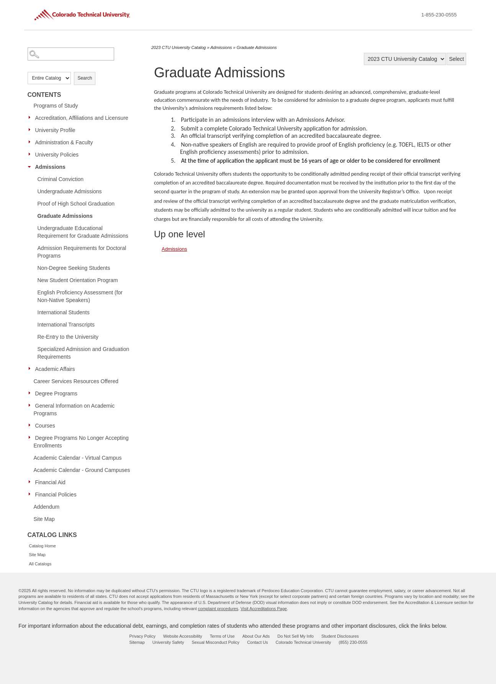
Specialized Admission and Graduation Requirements (83, 353)
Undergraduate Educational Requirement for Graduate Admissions (83, 232)
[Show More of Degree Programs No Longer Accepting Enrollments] (31, 437)
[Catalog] (405, 59)
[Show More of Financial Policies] (31, 494)
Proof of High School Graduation (76, 204)
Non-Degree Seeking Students (74, 268)
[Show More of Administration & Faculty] (31, 142)
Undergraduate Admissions (70, 191)
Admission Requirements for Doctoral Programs (82, 252)
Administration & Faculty (64, 142)
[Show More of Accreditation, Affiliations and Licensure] (31, 117)
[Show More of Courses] (31, 425)
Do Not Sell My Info (295, 636)
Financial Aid (50, 482)
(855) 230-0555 (353, 642)
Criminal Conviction (61, 179)
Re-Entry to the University (68, 337)
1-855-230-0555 (439, 15)
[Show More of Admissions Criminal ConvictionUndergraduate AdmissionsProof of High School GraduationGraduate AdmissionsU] (31, 166)
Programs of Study (56, 106)
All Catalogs (40, 564)
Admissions (50, 167)
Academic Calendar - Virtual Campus (78, 458)
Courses (45, 426)
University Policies (57, 155)
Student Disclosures (340, 636)
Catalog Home (42, 546)
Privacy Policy (142, 636)
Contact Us (257, 642)
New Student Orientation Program (78, 280)
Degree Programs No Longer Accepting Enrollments (81, 442)
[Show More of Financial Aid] (31, 482)
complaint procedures (218, 608)
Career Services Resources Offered (76, 381)
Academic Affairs (55, 369)
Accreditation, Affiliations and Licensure (81, 118)
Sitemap (137, 642)
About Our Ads (256, 636)
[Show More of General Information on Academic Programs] (31, 405)
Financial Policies (56, 494)
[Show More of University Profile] (31, 130)
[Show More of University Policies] (31, 154)
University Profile (55, 130)
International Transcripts (66, 325)
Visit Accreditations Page (264, 608)
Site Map (44, 519)
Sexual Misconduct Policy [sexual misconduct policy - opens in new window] (215, 642)
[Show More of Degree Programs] (31, 393)
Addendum (47, 507)
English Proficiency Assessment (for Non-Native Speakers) (80, 296)
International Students (64, 312)
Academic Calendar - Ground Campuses (82, 470)
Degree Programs (56, 393)
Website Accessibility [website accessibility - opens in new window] (182, 636)
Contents (44, 94)
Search (84, 78)
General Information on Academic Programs (74, 409)
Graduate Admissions (65, 216)
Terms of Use (222, 636)
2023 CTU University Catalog (178, 47)
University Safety (168, 642)
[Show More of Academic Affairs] (31, 368)
